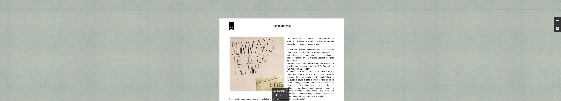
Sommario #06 (282, 25)
